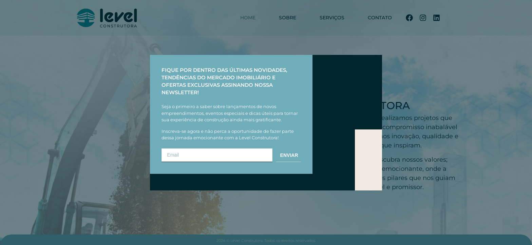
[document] (266, 122)
